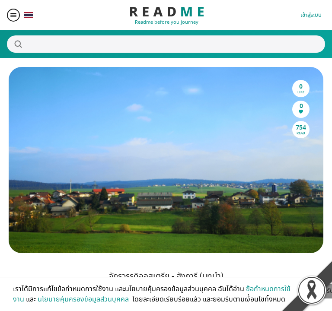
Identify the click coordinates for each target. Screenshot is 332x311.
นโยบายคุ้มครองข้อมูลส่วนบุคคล (84, 299)
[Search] (166, 44)
